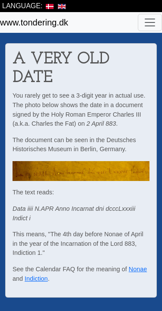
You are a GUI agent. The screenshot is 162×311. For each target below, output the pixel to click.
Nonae (138, 269)
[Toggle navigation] (150, 22)
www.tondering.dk (34, 22)
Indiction (36, 278)
